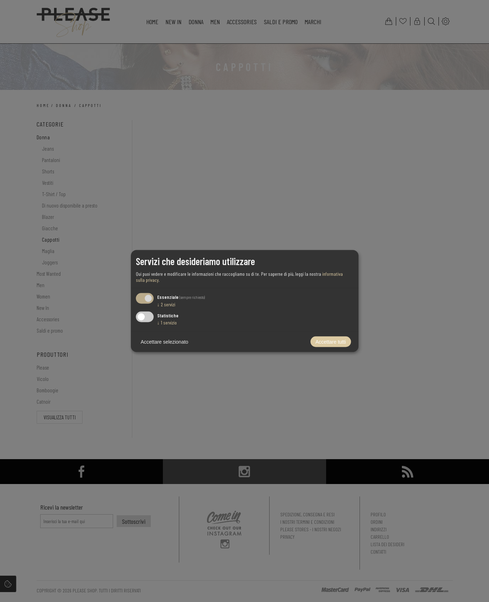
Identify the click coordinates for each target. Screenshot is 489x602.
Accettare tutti (330, 342)
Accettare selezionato (164, 342)
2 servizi (166, 304)
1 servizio (167, 322)
